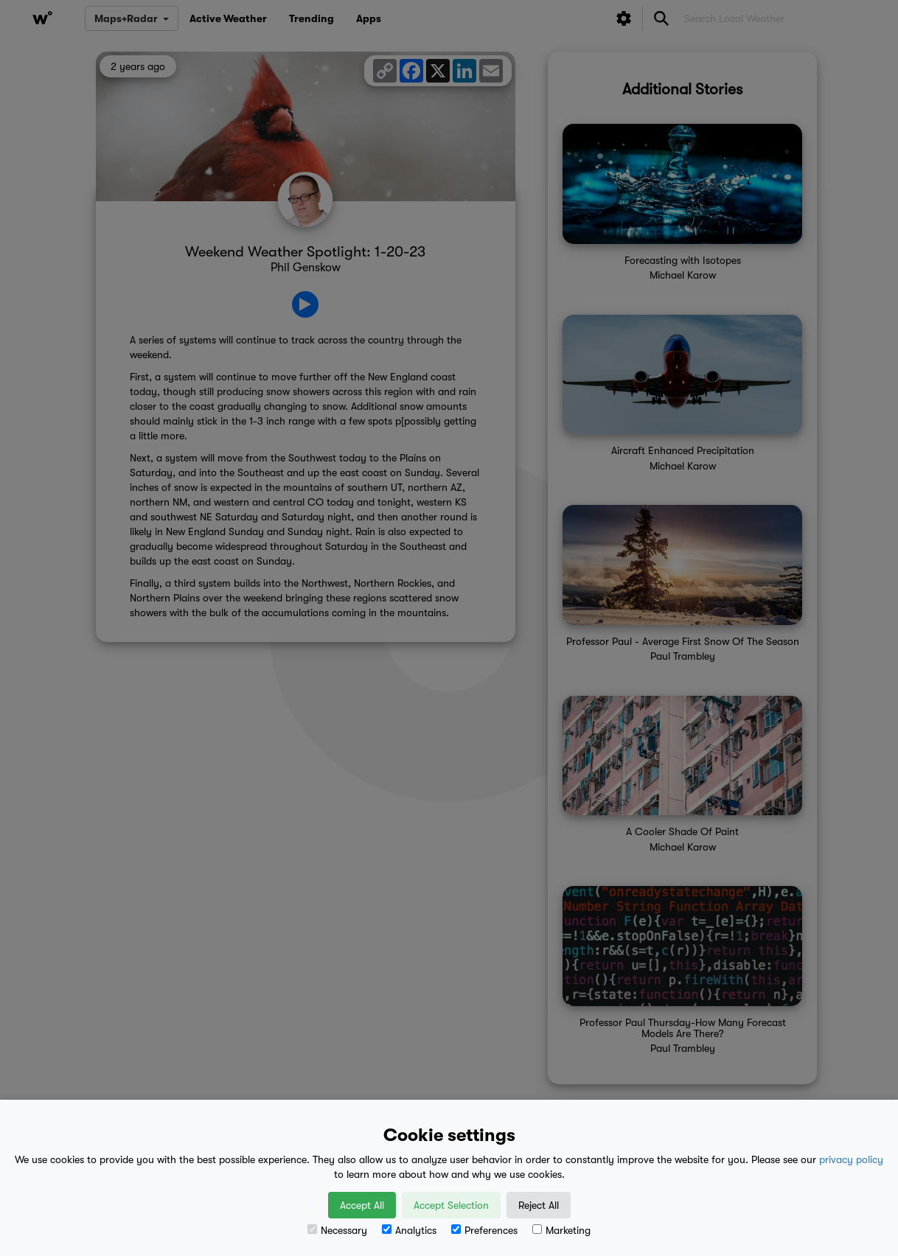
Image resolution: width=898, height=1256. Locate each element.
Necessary (337, 1230)
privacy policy (851, 1159)
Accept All (362, 1205)
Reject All (538, 1205)
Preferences (484, 1230)
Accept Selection (451, 1205)
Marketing (561, 1230)
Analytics (409, 1230)
